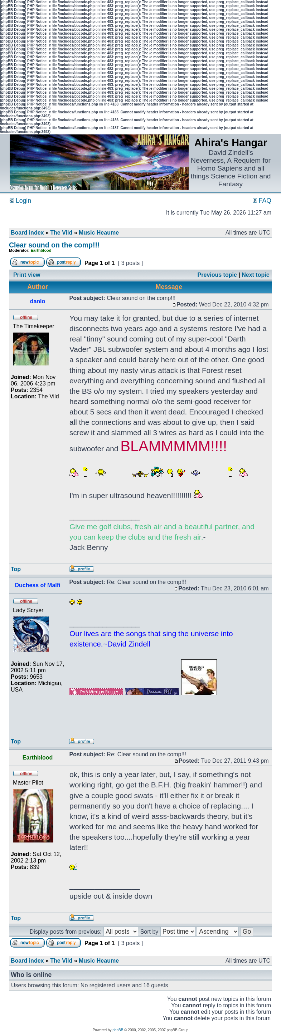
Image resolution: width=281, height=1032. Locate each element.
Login (20, 200)
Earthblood (41, 250)
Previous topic (217, 275)
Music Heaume (99, 233)
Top (16, 569)
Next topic (255, 275)
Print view (26, 275)
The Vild (61, 233)
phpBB (117, 1030)
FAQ (262, 200)
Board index (27, 233)
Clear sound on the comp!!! (54, 245)
